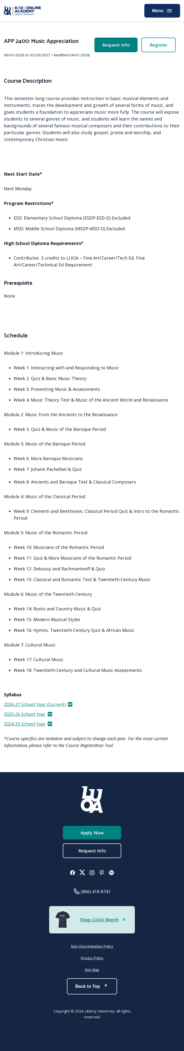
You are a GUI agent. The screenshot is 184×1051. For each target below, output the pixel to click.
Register (158, 45)
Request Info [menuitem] (116, 45)
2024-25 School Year (28, 724)
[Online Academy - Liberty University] (22, 10)
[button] (72, 873)
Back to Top (92, 986)
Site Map (92, 969)
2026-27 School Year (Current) (38, 704)
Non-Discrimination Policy (92, 946)
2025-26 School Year (28, 714)
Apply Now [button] (92, 833)
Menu (162, 11)
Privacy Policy (92, 957)
